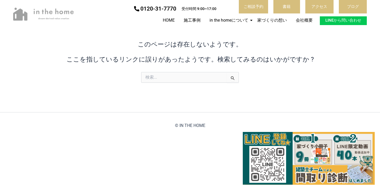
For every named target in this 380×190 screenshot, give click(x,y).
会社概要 (304, 20)
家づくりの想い (272, 20)
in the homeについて (230, 20)
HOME (169, 20)
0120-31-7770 (158, 9)
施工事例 (192, 20)
